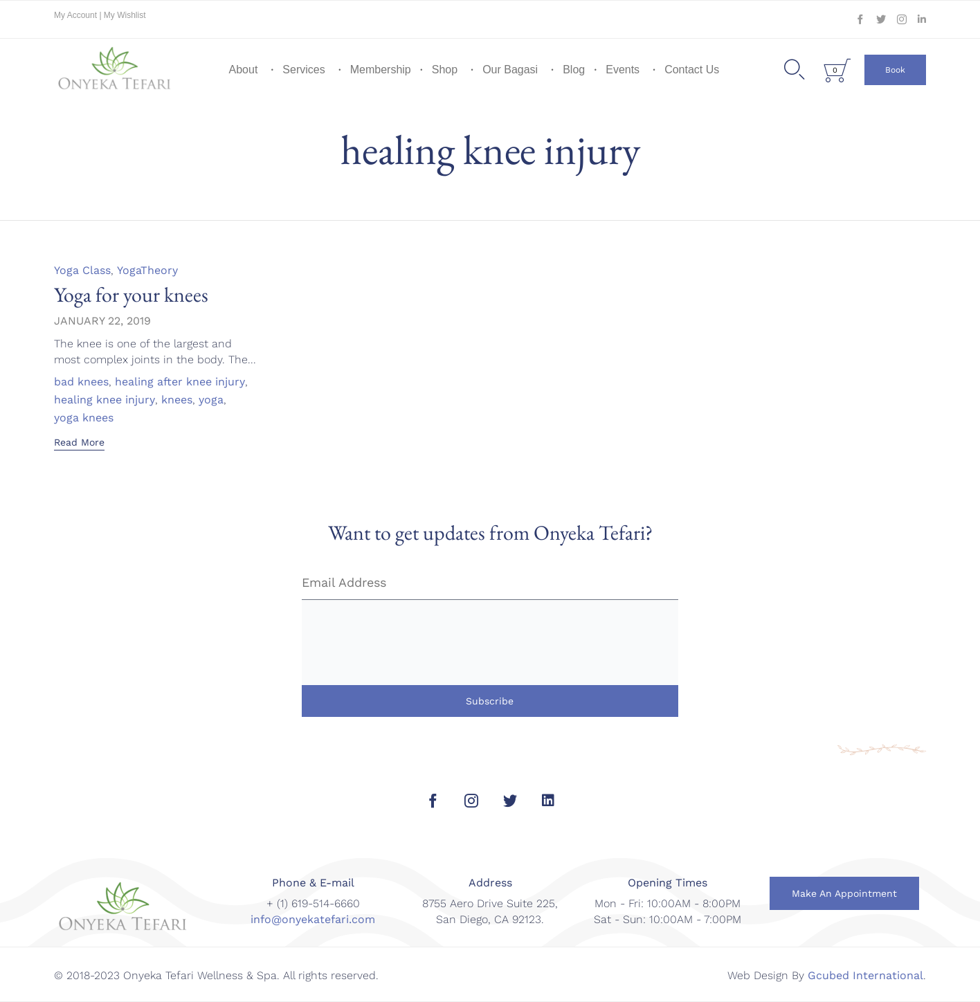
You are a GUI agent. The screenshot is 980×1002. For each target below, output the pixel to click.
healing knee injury (104, 400)
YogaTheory (147, 270)
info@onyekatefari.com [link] (313, 919)
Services (303, 69)
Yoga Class (82, 270)
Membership (380, 69)
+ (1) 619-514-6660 (313, 903)
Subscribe (490, 701)
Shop (444, 69)
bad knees (81, 382)
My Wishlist (125, 15)
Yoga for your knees (131, 294)
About (243, 69)
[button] (895, 70)
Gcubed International (865, 975)
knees (176, 400)
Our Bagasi (510, 69)
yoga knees (84, 418)
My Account (76, 15)
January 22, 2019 (102, 320)
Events (622, 69)
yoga (211, 400)
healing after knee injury (180, 382)
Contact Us (691, 69)
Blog (574, 69)
